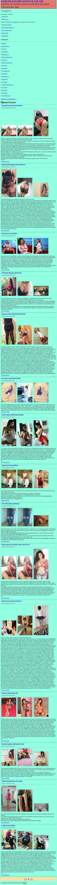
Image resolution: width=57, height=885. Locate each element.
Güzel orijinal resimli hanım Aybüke (13, 415)
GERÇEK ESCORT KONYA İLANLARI (22, 1)
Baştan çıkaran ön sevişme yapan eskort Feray (16, 544)
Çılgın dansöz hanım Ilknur (10, 465)
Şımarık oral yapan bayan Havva (12, 601)
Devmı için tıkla (5, 161)
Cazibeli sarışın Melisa (8, 825)
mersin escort (4, 16)
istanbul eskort (16, 22)
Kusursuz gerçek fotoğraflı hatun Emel (13, 314)
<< (25, 879)
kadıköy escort (4, 19)
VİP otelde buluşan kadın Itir (10, 503)
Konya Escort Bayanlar (8, 7)
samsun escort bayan (6, 24)
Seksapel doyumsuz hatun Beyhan (12, 105)
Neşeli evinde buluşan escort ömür (12, 781)
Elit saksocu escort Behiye (9, 233)
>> (31, 879)
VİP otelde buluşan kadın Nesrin (11, 273)
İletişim (17, 7)
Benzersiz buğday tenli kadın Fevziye (13, 744)
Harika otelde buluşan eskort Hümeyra (13, 164)
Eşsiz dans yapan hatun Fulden (11, 378)
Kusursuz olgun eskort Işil (10, 693)
